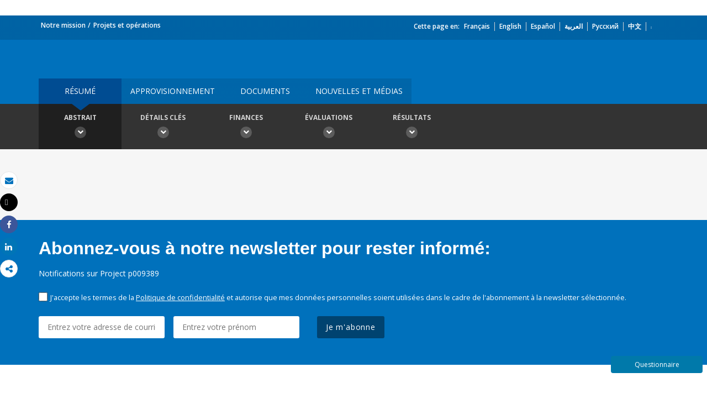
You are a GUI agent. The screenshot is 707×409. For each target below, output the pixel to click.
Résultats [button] (411, 128)
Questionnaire (657, 364)
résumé (80, 91)
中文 (634, 26)
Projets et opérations (127, 25)
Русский (605, 26)
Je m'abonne (351, 327)
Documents (265, 91)
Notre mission (63, 25)
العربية (573, 26)
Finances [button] (245, 128)
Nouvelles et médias (359, 91)
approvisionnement (172, 91)
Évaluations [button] (328, 128)
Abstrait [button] (80, 128)
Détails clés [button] (163, 128)
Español (543, 26)
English (510, 26)
